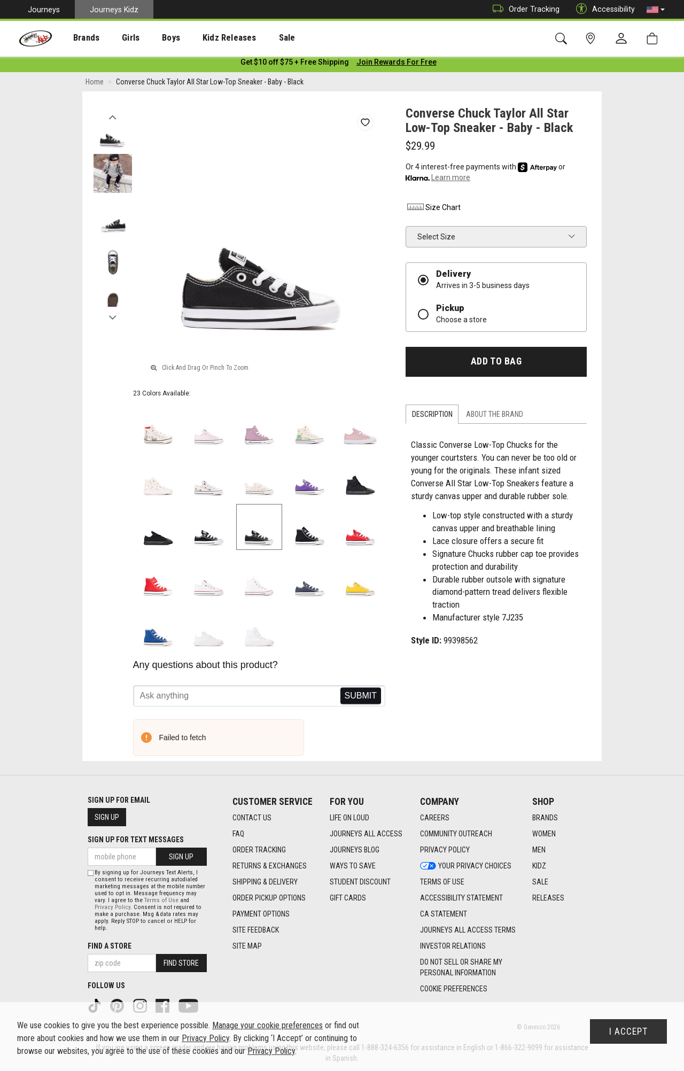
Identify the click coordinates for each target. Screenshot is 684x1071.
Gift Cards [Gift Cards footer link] (348, 898)
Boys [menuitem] (151, 38)
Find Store (181, 963)
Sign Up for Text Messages (136, 839)
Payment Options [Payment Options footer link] (261, 914)
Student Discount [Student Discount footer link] (360, 882)
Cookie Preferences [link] (453, 988)
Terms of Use (161, 900)
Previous (112, 116)
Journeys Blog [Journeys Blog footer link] (354, 849)
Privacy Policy (112, 907)
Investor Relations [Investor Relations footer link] (453, 946)
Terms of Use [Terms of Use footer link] (442, 882)
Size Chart (433, 209)
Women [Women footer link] (544, 833)
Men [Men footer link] (539, 849)
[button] (655, 9)
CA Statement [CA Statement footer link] (443, 914)
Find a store (109, 946)
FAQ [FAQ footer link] (238, 833)
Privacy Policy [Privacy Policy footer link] (445, 849)
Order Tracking (523, 9)
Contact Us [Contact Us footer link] (251, 817)
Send (360, 698)
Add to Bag (496, 363)
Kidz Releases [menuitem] (204, 38)
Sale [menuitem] (256, 38)
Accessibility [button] (603, 9)
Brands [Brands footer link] (545, 817)
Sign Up (107, 817)
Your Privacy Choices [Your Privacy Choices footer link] (465, 866)
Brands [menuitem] (77, 38)
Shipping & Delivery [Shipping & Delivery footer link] (265, 882)
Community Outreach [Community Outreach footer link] (456, 833)
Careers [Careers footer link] (434, 817)
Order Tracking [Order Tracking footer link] (259, 849)
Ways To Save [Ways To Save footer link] (353, 866)
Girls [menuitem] (116, 38)
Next (112, 317)
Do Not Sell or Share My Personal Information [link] (461, 967)
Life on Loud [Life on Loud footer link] (349, 817)
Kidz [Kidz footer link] (539, 866)
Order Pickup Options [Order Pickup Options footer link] (269, 898)
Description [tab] (432, 416)
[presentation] (77, 37)
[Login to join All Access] (294, 64)
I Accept (628, 1031)
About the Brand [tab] (494, 416)
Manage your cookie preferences (267, 1025)
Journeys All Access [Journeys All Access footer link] (366, 833)
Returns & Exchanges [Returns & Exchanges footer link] (269, 866)
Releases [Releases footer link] (548, 898)
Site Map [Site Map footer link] (247, 946)
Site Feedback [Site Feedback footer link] (255, 930)
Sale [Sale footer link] (540, 882)
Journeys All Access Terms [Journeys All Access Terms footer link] (468, 930)
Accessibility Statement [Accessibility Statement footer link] (461, 898)
